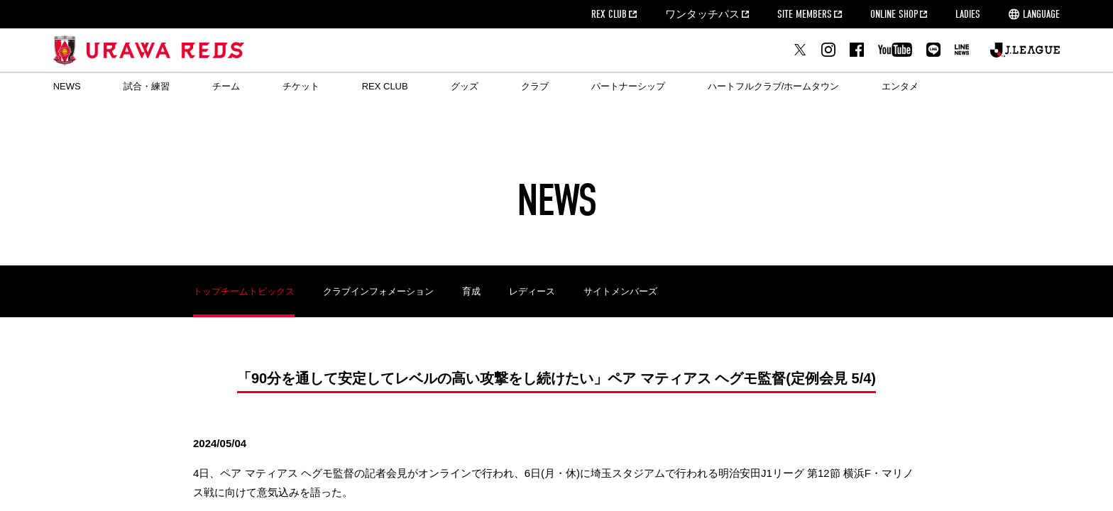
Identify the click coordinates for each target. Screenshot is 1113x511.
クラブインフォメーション (378, 291)
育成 (471, 291)
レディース (532, 291)
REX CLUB (609, 14)
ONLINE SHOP (894, 14)
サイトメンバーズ (620, 291)
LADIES (967, 14)
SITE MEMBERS (804, 14)
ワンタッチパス (702, 14)
